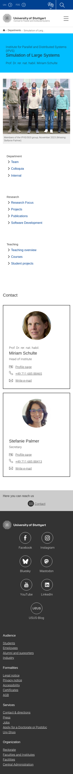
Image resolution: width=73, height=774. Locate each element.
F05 (18, 4)
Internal (16, 173)
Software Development (26, 220)
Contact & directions (16, 710)
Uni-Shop (9, 730)
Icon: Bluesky (25, 559)
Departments (12, 29)
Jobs (6, 720)
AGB (6, 692)
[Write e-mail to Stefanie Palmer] (20, 465)
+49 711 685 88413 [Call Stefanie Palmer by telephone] (28, 459)
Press (6, 715)
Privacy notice (12, 678)
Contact (36, 501)
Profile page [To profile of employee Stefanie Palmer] (23, 452)
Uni (4, 4)
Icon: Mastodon (46, 559)
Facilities (9, 757)
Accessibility (11, 683)
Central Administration (18, 762)
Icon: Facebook (25, 535)
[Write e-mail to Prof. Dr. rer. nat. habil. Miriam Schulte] (20, 377)
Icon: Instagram (47, 535)
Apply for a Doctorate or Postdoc (25, 725)
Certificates (10, 687)
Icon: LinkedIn (47, 582)
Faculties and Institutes (19, 752)
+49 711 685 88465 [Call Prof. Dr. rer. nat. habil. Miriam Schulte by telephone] (28, 371)
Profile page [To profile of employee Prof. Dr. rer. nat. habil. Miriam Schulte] (23, 364)
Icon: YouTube (26, 582)
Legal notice (11, 673)
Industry (8, 655)
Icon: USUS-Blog (36, 606)
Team (15, 159)
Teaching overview (24, 247)
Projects (16, 206)
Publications (19, 213)
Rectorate (9, 747)
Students (9, 640)
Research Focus (22, 200)
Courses (17, 254)
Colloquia (17, 166)
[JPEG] (36, 103)
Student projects (22, 261)
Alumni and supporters (18, 650)
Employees (10, 645)
